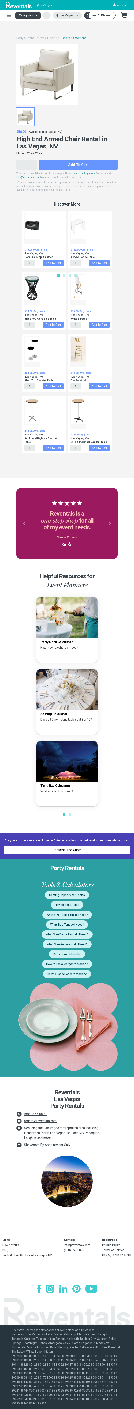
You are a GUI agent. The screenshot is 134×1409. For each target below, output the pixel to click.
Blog (5, 1250)
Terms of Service (113, 1250)
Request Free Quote (67, 850)
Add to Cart (78, 165)
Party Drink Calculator (67, 954)
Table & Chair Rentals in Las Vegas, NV (27, 1255)
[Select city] (67, 15)
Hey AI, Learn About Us (117, 1255)
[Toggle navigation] (9, 15)
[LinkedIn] (63, 1289)
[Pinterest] (76, 1289)
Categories (26, 15)
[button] (121, 5)
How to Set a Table (67, 905)
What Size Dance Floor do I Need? (67, 934)
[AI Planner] (101, 15)
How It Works (10, 1245)
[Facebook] (39, 1289)
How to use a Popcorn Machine (67, 974)
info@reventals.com (28, 177)
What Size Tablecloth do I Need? (67, 914)
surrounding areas (84, 173)
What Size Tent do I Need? (67, 924)
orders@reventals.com (40, 1121)
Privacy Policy (111, 1244)
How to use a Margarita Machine (67, 964)
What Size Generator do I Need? (67, 944)
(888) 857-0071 (35, 1114)
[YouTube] (91, 1289)
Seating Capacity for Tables (67, 895)
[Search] (88, 15)
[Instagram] (50, 1289)
